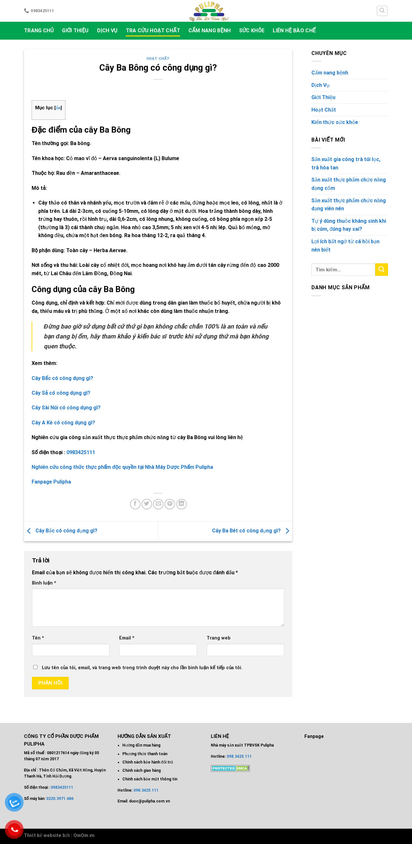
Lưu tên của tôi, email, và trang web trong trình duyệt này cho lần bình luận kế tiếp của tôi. (142, 667)
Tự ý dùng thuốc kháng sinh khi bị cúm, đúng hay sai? (348, 225)
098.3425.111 (146, 790)
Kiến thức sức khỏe (334, 122)
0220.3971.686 (59, 798)
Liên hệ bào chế (294, 30)
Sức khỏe (252, 30)
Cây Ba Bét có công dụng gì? (252, 531)
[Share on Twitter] (146, 504)
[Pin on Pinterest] (169, 504)
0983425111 (80, 452)
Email (126, 638)
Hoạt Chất (158, 59)
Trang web (219, 638)
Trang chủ (39, 30)
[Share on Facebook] (135, 504)
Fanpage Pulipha (51, 482)
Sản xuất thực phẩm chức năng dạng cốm (348, 184)
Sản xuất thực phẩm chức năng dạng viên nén (348, 204)
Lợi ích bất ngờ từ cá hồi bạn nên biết (345, 245)
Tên (38, 638)
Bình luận (44, 583)
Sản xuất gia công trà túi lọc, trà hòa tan (345, 163)
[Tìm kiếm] (382, 11)
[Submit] (381, 269)
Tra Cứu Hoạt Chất (153, 30)
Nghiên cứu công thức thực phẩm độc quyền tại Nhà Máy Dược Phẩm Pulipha (122, 467)
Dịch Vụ (107, 30)
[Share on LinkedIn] (181, 504)
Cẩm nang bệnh (209, 30)
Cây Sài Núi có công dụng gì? (67, 408)
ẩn (58, 107)
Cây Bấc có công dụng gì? (60, 531)
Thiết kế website (42, 835)
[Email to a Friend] (158, 504)
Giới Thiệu (75, 30)
